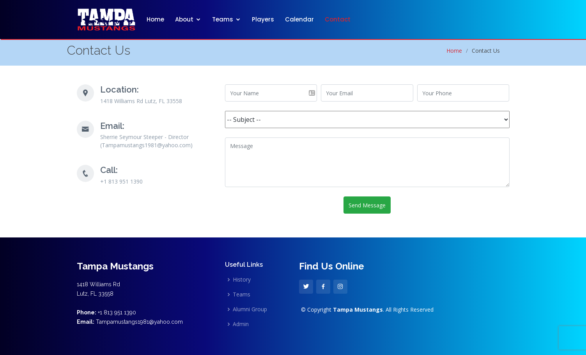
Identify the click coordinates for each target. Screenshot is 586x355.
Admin (241, 324)
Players (263, 19)
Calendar (299, 19)
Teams (222, 19)
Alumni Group (250, 309)
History (242, 279)
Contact (338, 19)
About (184, 19)
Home (155, 19)
